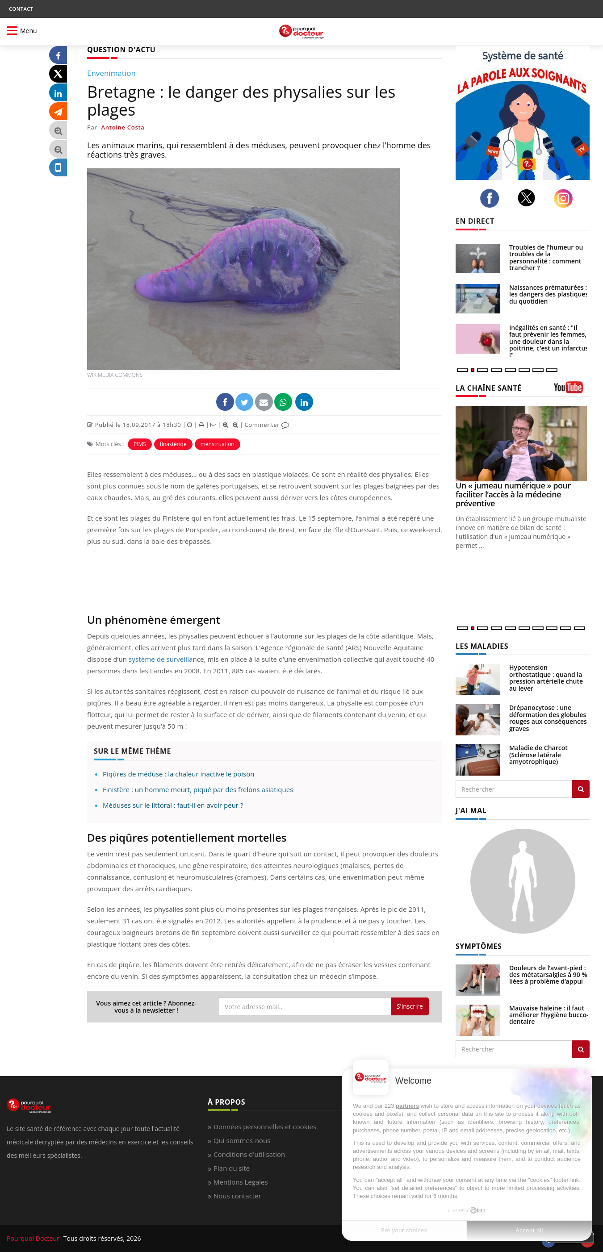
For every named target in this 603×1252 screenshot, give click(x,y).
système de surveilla (161, 659)
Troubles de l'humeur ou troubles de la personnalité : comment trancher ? (546, 257)
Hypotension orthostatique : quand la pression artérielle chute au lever (546, 677)
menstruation (217, 444)
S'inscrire (410, 1006)
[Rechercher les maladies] (581, 789)
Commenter (266, 425)
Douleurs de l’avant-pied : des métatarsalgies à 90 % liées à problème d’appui (548, 975)
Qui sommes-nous (242, 1140)
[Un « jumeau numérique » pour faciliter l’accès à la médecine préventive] (523, 443)
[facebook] (492, 198)
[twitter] (529, 198)
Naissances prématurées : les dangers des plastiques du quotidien (548, 294)
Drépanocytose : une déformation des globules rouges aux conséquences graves (548, 717)
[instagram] (566, 198)
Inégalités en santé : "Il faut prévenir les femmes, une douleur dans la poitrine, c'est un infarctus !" (548, 341)
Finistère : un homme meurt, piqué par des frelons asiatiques (198, 789)
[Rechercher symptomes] (581, 1049)
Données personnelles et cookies (265, 1126)
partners (407, 1105)
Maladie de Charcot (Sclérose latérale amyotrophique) (538, 754)
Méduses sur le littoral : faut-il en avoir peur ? (173, 805)
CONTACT (21, 8)
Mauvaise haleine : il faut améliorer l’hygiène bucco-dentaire (549, 1015)
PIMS (140, 444)
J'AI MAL (471, 810)
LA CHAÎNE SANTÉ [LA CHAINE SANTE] (489, 388)
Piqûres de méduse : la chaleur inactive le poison (178, 773)
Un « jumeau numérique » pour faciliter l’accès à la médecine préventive (513, 494)
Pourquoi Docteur (34, 1238)
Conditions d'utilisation (249, 1154)
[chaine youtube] (572, 390)
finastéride (173, 444)
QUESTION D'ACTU (121, 49)
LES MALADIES (482, 646)
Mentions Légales (241, 1181)
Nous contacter (237, 1195)
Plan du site (232, 1168)
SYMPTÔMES (479, 946)
